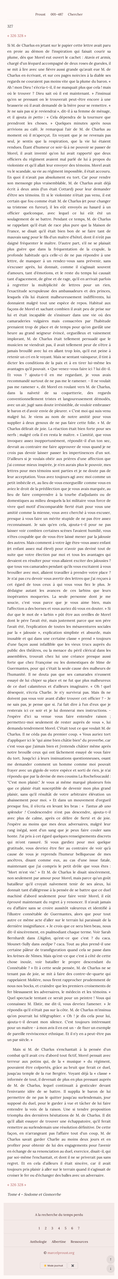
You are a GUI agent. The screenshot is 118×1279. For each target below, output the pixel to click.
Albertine (59, 1242)
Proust (40, 14)
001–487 (57, 14)
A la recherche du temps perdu (59, 1215)
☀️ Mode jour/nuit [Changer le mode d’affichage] (53, 1265)
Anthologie (38, 1242)
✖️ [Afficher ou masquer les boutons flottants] (72, 1265)
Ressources (79, 1242)
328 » (21, 35)
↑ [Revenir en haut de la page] (111, 1259)
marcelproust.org (61, 1253)
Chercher (75, 14)
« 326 (11, 35)
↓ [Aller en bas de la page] (111, 1268)
